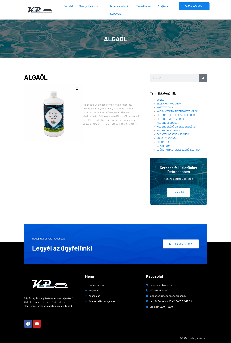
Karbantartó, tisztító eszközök (177, 111)
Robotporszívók (167, 138)
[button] (77, 89)
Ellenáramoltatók (169, 103)
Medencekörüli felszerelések (177, 126)
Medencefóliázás (119, 6)
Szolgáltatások (90, 6)
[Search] (203, 78)
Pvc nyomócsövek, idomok (173, 134)
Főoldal (68, 6)
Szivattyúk (163, 145)
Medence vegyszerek (170, 118)
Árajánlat (163, 6)
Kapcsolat (116, 13)
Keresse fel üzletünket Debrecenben (178, 169)
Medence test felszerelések (176, 114)
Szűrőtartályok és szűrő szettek (179, 149)
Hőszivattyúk (165, 107)
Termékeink (143, 6)
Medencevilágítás (168, 130)
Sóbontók (163, 141)
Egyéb (160, 99)
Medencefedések (168, 122)
